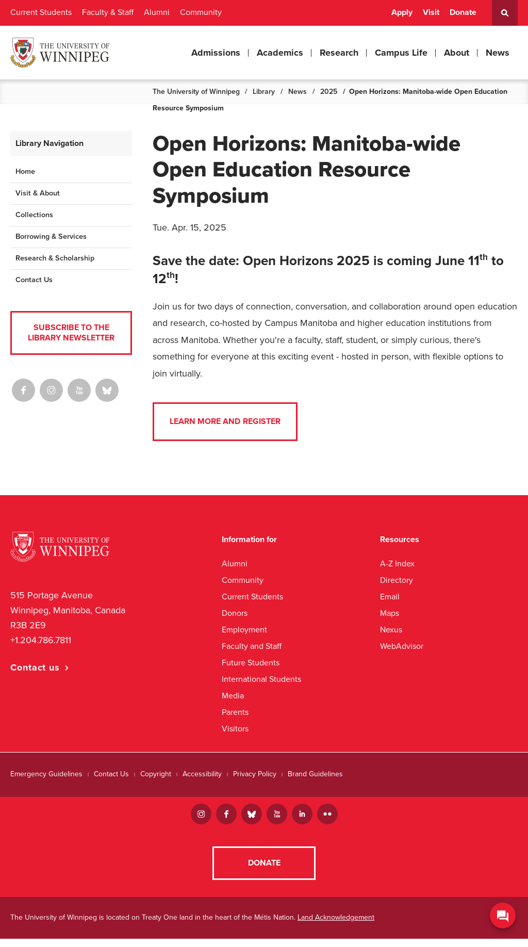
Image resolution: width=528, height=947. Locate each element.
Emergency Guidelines (46, 774)
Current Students (41, 12)
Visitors (235, 728)
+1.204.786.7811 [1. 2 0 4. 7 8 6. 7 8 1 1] (40, 640)
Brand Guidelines (315, 774)
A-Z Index (397, 563)
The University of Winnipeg (196, 91)
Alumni (157, 12)
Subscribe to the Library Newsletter (71, 332)
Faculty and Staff (252, 646)
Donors (235, 613)
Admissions (215, 52)
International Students (261, 679)
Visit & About (37, 193)
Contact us (35, 667)
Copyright (155, 774)
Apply (401, 12)
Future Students (250, 662)
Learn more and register (225, 421)
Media (233, 695)
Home (25, 171)
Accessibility (202, 774)
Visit (431, 12)
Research (339, 52)
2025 (328, 91)
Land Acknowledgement (336, 925)
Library (264, 91)
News (497, 52)
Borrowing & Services (51, 236)
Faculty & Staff (108, 12)
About (456, 52)
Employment (244, 629)
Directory (396, 580)
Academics (280, 52)
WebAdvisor (401, 646)
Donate (463, 12)
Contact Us (34, 279)
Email (390, 596)
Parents (235, 712)
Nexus (391, 629)
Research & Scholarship (54, 258)
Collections (34, 214)
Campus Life (401, 52)
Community (201, 12)
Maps (389, 613)
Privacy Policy (254, 774)
